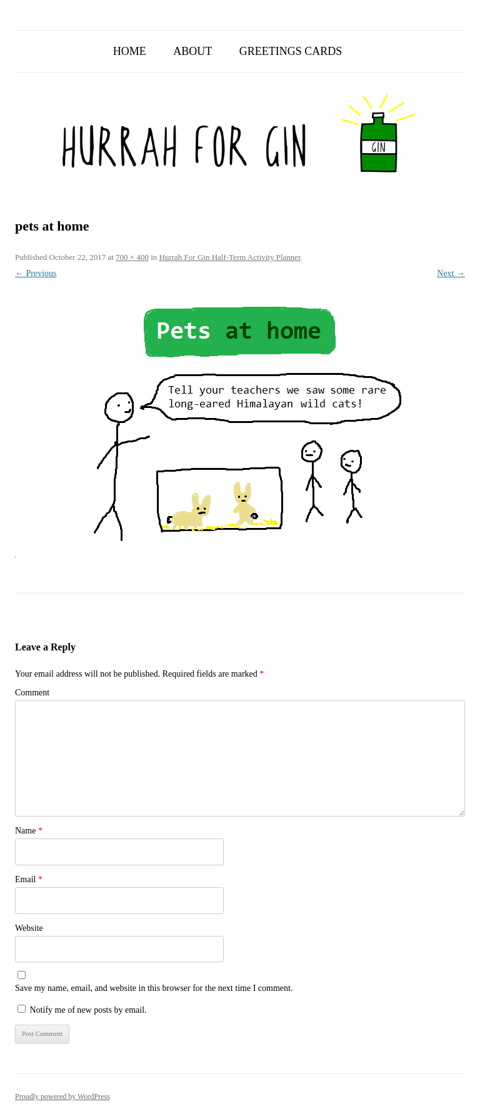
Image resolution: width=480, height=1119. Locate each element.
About (192, 51)
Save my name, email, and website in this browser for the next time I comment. (153, 988)
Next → (451, 273)
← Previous (36, 273)
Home (129, 51)
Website (29, 928)
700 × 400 (132, 257)
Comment (32, 692)
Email (28, 879)
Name (28, 830)
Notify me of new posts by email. (88, 1010)
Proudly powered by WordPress (62, 1096)
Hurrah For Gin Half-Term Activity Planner (230, 257)
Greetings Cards (290, 51)
